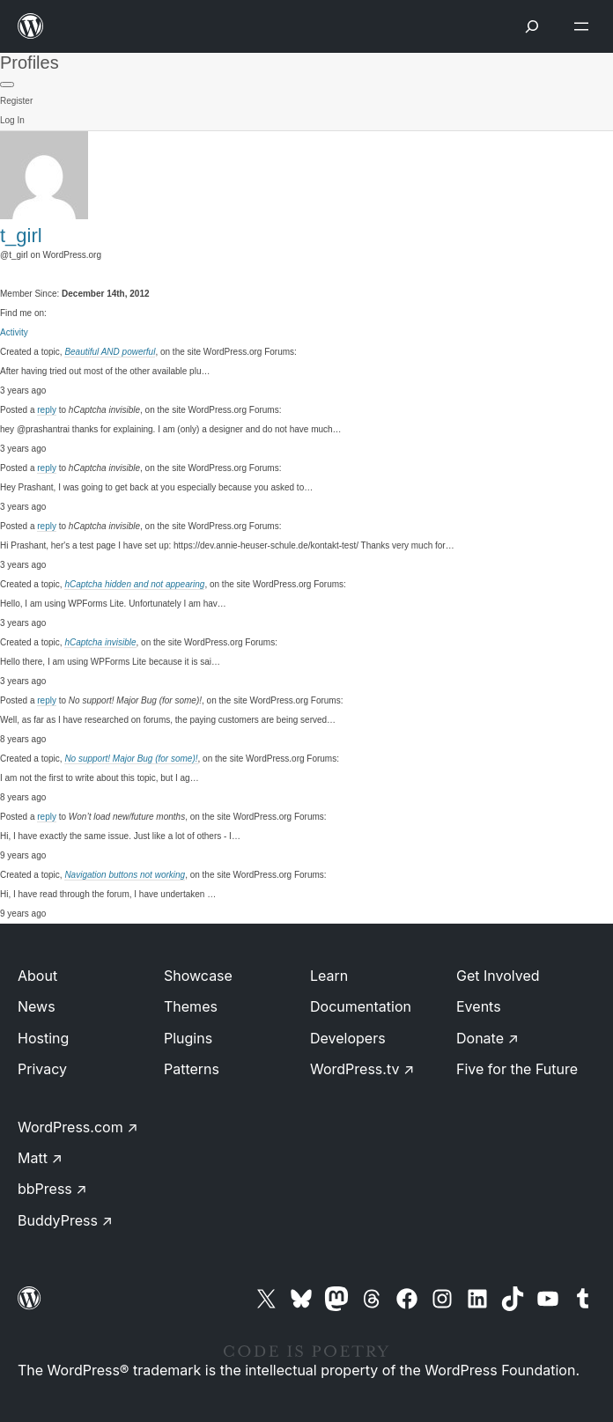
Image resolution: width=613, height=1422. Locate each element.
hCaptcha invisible (100, 642)
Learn (329, 975)
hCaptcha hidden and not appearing (134, 584)
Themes (191, 1006)
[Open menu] (585, 26)
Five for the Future (517, 1069)
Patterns (191, 1069)
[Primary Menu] (7, 84)
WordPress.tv (362, 1069)
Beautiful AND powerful (109, 352)
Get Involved (498, 975)
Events (478, 1006)
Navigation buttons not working (124, 875)
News (36, 1006)
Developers (348, 1038)
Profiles (29, 62)
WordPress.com (78, 1127)
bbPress (52, 1188)
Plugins (188, 1038)
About (37, 975)
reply (46, 410)
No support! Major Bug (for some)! (130, 758)
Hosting (43, 1038)
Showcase (198, 975)
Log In (12, 120)
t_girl (21, 236)
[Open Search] (532, 26)
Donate (487, 1038)
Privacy (42, 1069)
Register (16, 101)
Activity (14, 332)
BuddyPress (65, 1220)
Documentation (360, 1006)
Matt (40, 1158)
